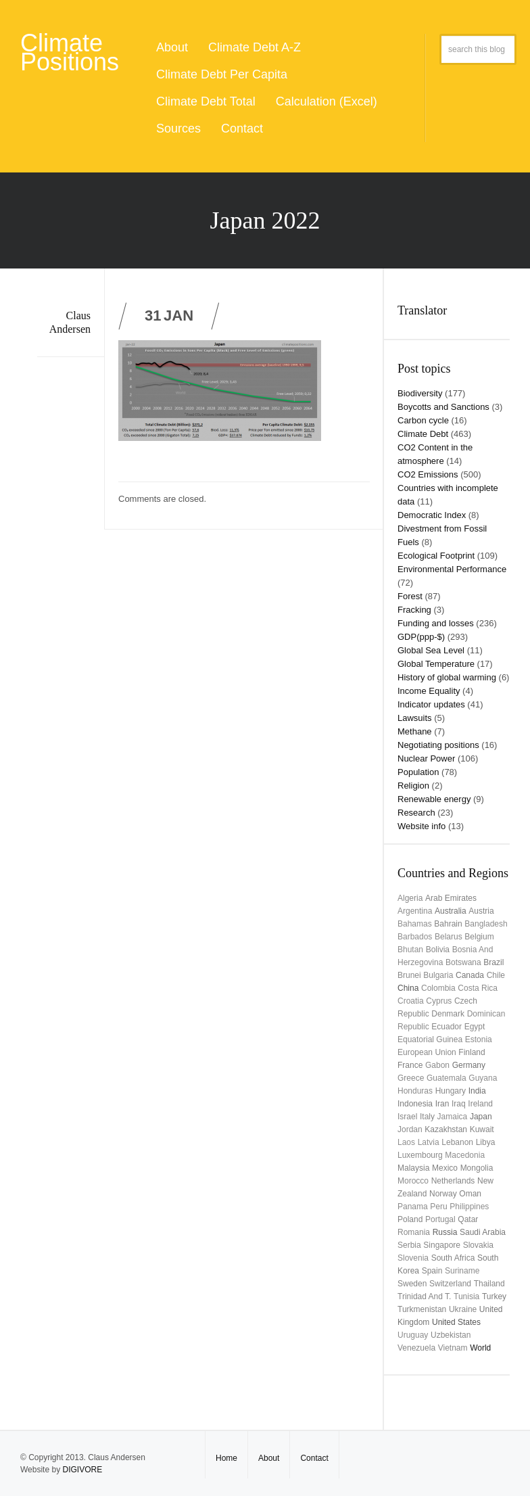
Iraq (459, 1103)
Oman (470, 1193)
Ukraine (463, 1309)
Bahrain (448, 924)
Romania (413, 1232)
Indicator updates (431, 704)
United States (456, 1322)
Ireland (480, 1103)
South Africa (453, 1258)
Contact (242, 128)
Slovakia (478, 1245)
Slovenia (413, 1258)
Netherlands (453, 1181)
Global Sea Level (430, 650)
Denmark (447, 1014)
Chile (496, 975)
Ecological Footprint (436, 556)
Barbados (414, 936)
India (477, 1091)
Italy (427, 1116)
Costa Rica (478, 988)
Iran (442, 1103)
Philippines (469, 1206)
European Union (426, 1052)
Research (416, 813)
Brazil (493, 962)
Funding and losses (435, 623)
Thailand (489, 1283)
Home (226, 1458)
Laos (406, 1142)
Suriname (462, 1271)
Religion (413, 785)
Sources (178, 128)
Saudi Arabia (483, 1232)
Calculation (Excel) (326, 101)
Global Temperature (436, 664)
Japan (481, 1116)
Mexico (445, 1168)
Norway (443, 1193)
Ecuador (446, 1026)
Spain (432, 1271)
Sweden (412, 1283)
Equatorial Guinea (429, 1039)
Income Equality (428, 691)
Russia (445, 1232)
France (410, 1065)
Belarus (448, 936)
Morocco (413, 1181)
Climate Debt (422, 434)
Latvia (428, 1142)
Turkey (494, 1296)
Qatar (468, 1219)
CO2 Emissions (427, 474)
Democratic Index (431, 515)
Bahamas (414, 924)
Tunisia (466, 1296)
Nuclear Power (426, 758)
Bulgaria (438, 975)
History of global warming (446, 677)
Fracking (414, 610)
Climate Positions (69, 52)
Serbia (409, 1245)
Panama (412, 1206)
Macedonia (465, 1155)
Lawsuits (414, 718)
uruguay (412, 1335)
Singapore (441, 1245)
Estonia (478, 1039)
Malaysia (413, 1168)
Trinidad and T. (424, 1296)
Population (418, 772)
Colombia (438, 988)
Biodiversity (419, 393)
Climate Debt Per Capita (221, 74)
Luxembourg (420, 1155)
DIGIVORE (82, 1469)
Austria (480, 911)
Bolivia (438, 949)
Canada (470, 975)
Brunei (409, 975)
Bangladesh (485, 924)
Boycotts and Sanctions (443, 407)
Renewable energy (434, 799)
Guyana (482, 1078)
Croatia (410, 1001)
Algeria (410, 898)
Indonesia (415, 1103)
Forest (410, 596)
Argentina (414, 911)
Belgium (478, 936)
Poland (410, 1219)
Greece (410, 1078)
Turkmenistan (421, 1309)
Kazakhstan (446, 1129)
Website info (421, 826)
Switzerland (450, 1283)
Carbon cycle (423, 420)
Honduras (415, 1091)
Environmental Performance (451, 569)
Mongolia (476, 1168)
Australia (450, 911)
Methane (414, 731)
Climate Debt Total (206, 101)
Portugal (440, 1219)
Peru (438, 1206)
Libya (486, 1142)
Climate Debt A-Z (254, 47)
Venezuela (416, 1348)
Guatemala (446, 1078)
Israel (407, 1116)
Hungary (450, 1091)
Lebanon (457, 1142)
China (407, 988)
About (172, 47)
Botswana (463, 962)
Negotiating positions (438, 745)
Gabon (437, 1065)
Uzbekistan (451, 1335)
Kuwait (482, 1129)
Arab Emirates (451, 898)
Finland (471, 1052)
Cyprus (439, 1001)
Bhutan (410, 949)
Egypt (474, 1026)
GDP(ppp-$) (421, 637)
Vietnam (453, 1348)
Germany (468, 1065)
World (480, 1348)
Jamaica (452, 1116)
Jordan (410, 1129)
